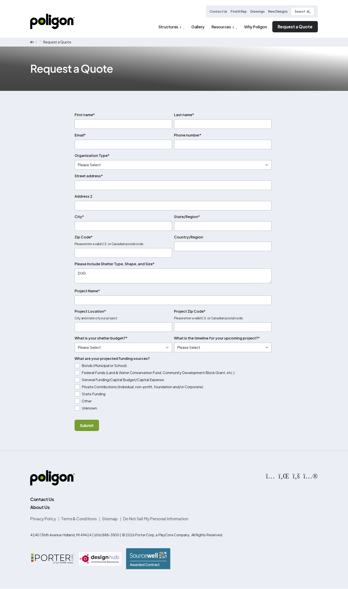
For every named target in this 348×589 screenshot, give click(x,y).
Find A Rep (239, 11)
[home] (32, 42)
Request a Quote (295, 26)
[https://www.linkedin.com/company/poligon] (284, 475)
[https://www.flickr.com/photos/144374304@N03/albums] (310, 475)
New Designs (277, 11)
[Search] (302, 11)
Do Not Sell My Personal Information (155, 518)
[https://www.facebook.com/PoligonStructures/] (296, 475)
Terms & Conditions (79, 518)
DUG (173, 275)
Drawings (257, 11)
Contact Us (218, 11)
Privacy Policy (43, 518)
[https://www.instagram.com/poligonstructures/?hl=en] (270, 475)
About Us (40, 507)
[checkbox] (173, 387)
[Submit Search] (309, 11)
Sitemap (110, 518)
